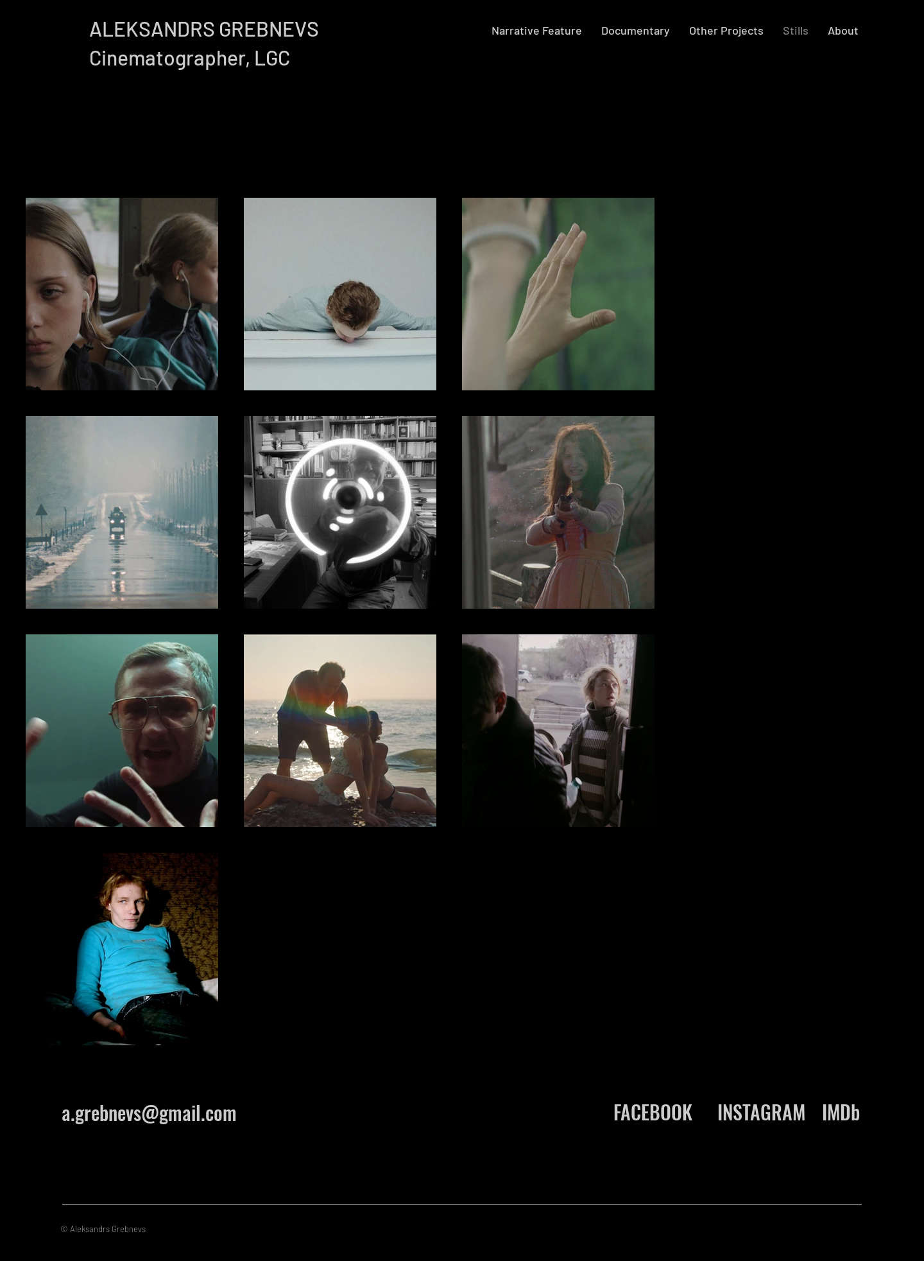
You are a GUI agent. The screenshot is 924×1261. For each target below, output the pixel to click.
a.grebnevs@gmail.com (149, 1112)
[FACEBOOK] (652, 1112)
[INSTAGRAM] (761, 1112)
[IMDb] (841, 1112)
